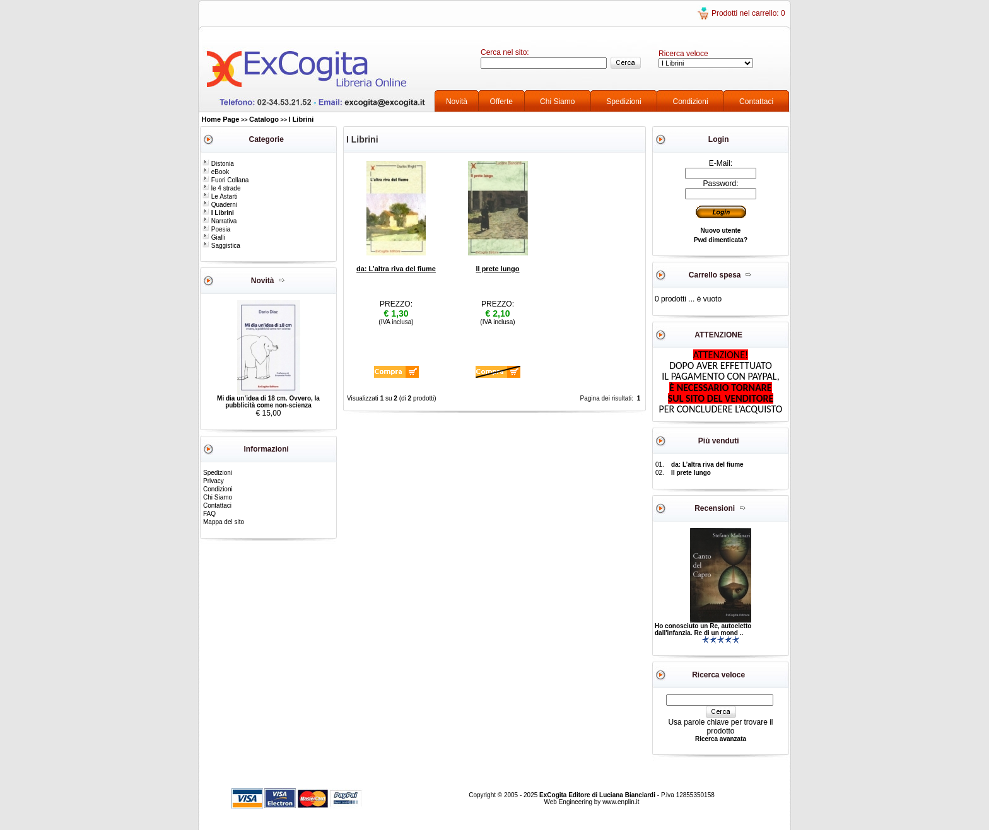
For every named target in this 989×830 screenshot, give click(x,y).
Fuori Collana (225, 180)
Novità (456, 101)
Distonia (218, 163)
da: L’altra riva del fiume (396, 268)
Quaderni (219, 204)
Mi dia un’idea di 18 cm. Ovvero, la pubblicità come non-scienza (268, 402)
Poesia (216, 229)
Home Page (221, 119)
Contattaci (756, 101)
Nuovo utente (721, 230)
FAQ (209, 513)
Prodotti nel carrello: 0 (748, 13)
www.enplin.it (620, 801)
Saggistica (221, 245)
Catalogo (264, 119)
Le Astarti (219, 196)
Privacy (213, 480)
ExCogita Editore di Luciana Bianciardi (598, 795)
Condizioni (690, 101)
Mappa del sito (223, 521)
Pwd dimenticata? (720, 240)
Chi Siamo (557, 101)
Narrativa (219, 221)
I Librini (301, 119)
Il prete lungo (497, 268)
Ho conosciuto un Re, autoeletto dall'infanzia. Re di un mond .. (703, 629)
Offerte (501, 101)
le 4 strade (221, 188)
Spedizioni (623, 101)
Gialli (213, 237)
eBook (215, 171)
